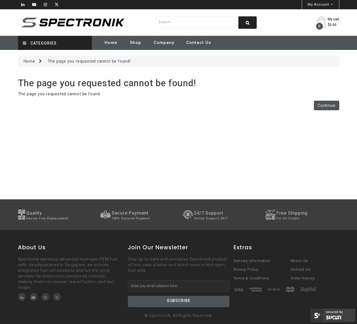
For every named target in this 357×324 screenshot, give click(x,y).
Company (164, 42)
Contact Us (198, 42)
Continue (326, 105)
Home (111, 42)
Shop (135, 42)
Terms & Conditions (251, 278)
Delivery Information (252, 261)
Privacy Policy (246, 269)
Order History (303, 278)
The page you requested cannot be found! (89, 61)
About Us (299, 261)
